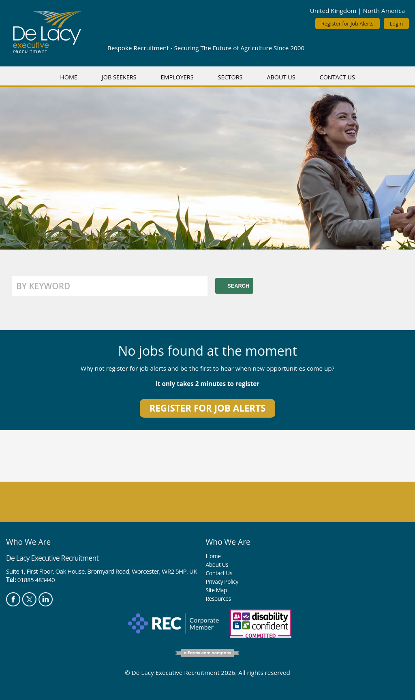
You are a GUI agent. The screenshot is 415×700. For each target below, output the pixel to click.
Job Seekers (119, 77)
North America (384, 10)
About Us (281, 77)
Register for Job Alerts (347, 23)
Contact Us (337, 77)
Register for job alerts (208, 408)
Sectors (230, 77)
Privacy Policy (222, 581)
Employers (176, 77)
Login (396, 23)
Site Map (216, 590)
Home (68, 77)
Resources (218, 598)
